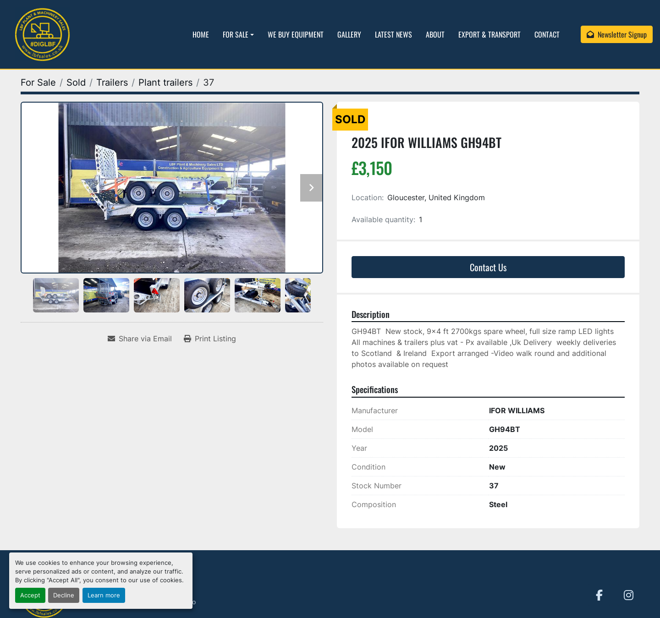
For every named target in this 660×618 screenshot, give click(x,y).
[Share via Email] (140, 338)
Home (200, 34)
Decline (63, 595)
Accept (30, 595)
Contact (547, 34)
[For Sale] (38, 82)
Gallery (349, 34)
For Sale (235, 34)
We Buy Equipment (296, 34)
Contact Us (488, 267)
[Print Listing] (210, 338)
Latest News (393, 34)
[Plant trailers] (165, 82)
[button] (238, 34)
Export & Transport (489, 34)
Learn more (104, 595)
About (435, 34)
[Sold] (76, 82)
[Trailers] (112, 82)
